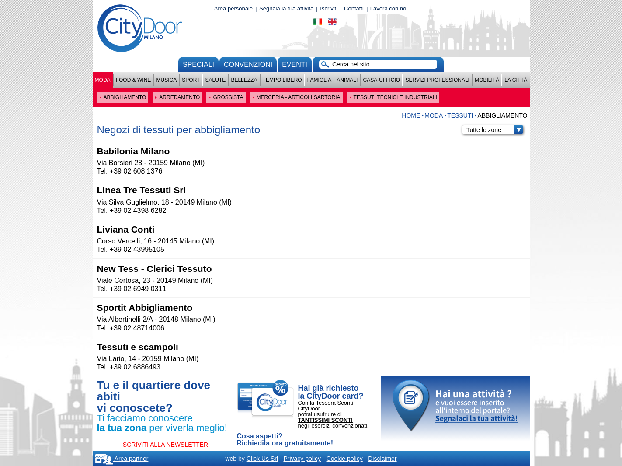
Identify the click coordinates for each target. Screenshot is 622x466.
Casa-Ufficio (381, 80)
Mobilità (487, 80)
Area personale (233, 8)
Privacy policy (302, 458)
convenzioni (248, 64)
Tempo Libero (282, 80)
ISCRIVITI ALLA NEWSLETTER (164, 445)
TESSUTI (460, 115)
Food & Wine (133, 80)
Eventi (294, 64)
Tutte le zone (494, 129)
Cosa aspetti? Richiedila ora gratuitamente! (285, 440)
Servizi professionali (437, 80)
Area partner (122, 458)
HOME (411, 115)
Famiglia (319, 80)
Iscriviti (328, 8)
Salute (215, 80)
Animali (347, 80)
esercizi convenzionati (339, 425)
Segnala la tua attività (286, 8)
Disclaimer (382, 458)
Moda (103, 80)
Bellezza (244, 80)
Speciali (198, 64)
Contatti (354, 8)
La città (515, 80)
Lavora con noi (388, 8)
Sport (191, 80)
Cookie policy (345, 458)
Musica (166, 80)
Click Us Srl (262, 458)
